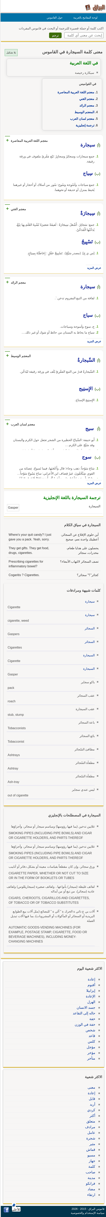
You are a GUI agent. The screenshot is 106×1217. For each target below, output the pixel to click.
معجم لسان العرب (81, 118)
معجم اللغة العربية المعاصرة (75, 92)
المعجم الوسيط (84, 112)
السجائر (89, 628)
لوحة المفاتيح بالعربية (85, 17)
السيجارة (88, 655)
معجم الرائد (86, 105)
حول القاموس (54, 17)
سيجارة (89, 601)
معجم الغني (86, 99)
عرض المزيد (93, 267)
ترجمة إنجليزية (84, 125)
